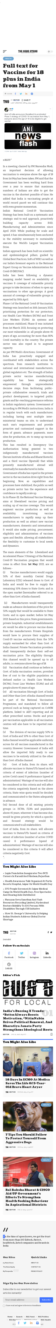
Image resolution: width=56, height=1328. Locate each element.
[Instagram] (34, 955)
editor (16, 100)
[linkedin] (47, 955)
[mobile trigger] (5, 51)
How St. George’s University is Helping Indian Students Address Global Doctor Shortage (25, 916)
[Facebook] (48, 932)
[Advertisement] (28, 26)
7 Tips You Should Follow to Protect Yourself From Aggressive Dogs (26, 1138)
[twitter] (51, 932)
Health (8, 58)
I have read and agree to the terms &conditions (23, 1305)
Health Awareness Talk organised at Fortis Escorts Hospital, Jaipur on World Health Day (27, 883)
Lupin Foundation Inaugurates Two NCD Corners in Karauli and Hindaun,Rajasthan (26, 875)
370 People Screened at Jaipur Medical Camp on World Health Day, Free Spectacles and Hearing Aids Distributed (27, 892)
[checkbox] (4, 1306)
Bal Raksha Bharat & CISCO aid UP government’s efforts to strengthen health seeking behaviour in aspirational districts (28, 1197)
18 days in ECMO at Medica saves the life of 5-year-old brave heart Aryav (28, 1083)
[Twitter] (21, 955)
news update (43, 981)
